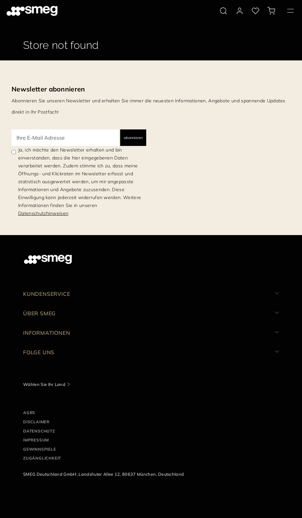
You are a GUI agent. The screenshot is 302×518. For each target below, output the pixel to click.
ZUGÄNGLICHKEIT (42, 458)
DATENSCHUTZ (39, 431)
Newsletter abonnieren (48, 89)
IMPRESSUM (36, 439)
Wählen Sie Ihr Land (44, 384)
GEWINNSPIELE (39, 449)
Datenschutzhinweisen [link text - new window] (43, 213)
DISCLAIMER (36, 421)
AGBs (29, 412)
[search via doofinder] (223, 11)
